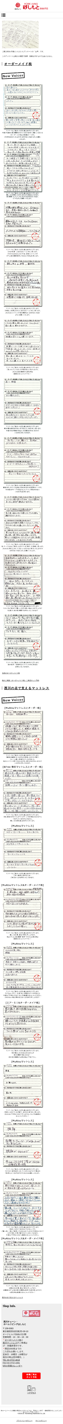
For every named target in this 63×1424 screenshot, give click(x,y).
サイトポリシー (41, 1421)
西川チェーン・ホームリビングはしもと (31, 6)
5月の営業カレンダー (12, 1366)
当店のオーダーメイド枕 (11, 673)
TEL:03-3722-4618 (11, 1360)
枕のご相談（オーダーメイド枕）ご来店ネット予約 (20, 680)
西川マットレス (10, 1343)
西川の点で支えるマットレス (26, 688)
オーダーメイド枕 (18, 64)
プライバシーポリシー (24, 1421)
